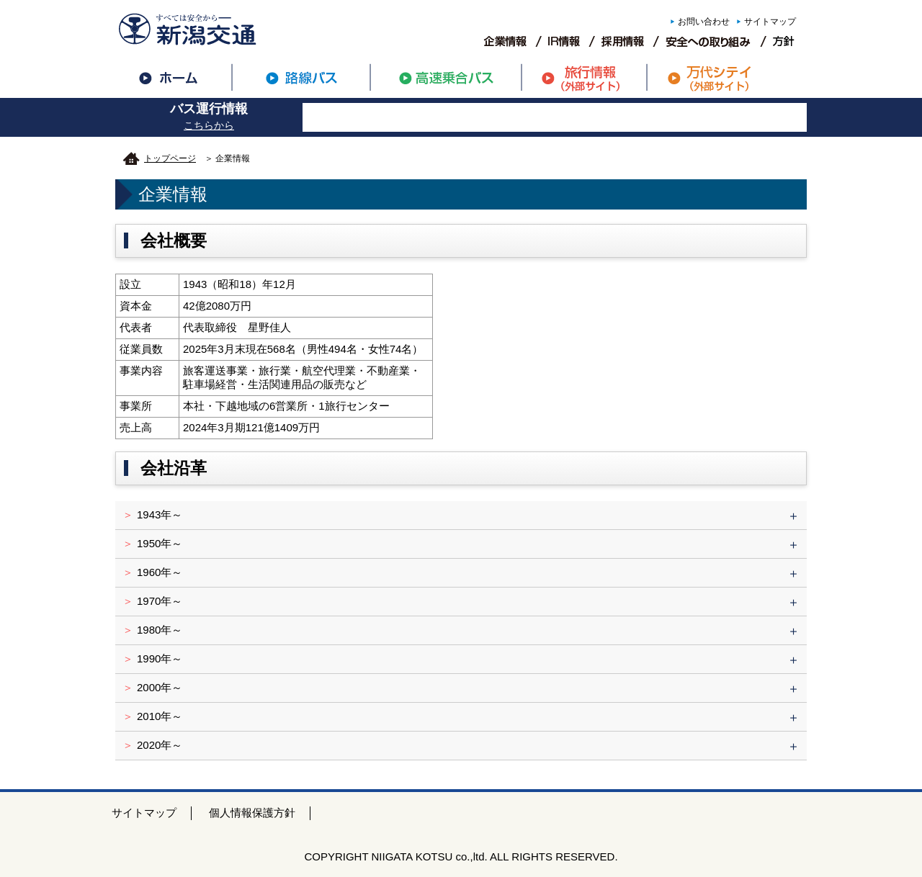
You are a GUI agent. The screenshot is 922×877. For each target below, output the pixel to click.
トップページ (170, 158)
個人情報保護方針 (252, 812)
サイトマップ (770, 22)
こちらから (209, 125)
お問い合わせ (704, 22)
